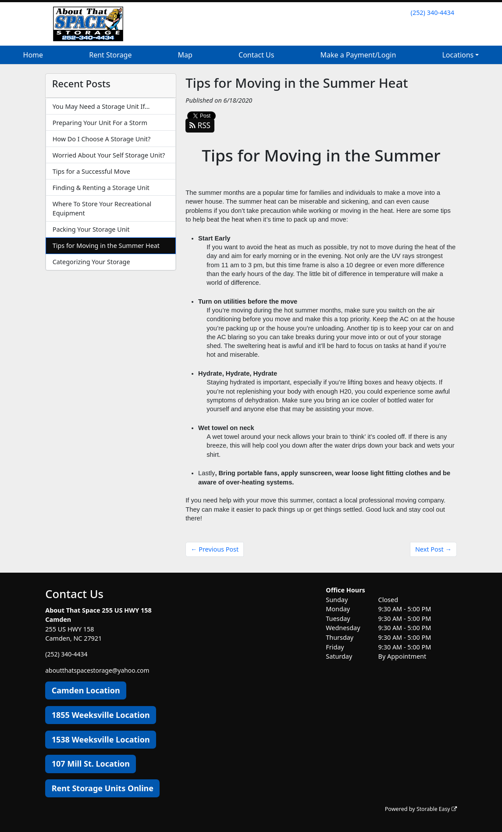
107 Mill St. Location (91, 763)
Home (33, 55)
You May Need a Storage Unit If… (101, 106)
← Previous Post (215, 549)
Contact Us (256, 55)
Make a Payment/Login (358, 55)
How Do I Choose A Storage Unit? (102, 139)
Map (185, 55)
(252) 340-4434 (432, 12)
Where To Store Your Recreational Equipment (102, 209)
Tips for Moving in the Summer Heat (106, 245)
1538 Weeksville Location (101, 739)
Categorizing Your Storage (91, 262)
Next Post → (433, 549)
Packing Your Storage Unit (91, 229)
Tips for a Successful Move (91, 171)
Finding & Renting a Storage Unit (101, 187)
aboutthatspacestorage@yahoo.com (99, 670)
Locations (458, 55)
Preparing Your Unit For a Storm (100, 122)
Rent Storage (110, 55)
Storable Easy (435, 808)
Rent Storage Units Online (102, 788)
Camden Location (86, 690)
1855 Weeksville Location (101, 714)
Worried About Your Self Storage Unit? (109, 155)
